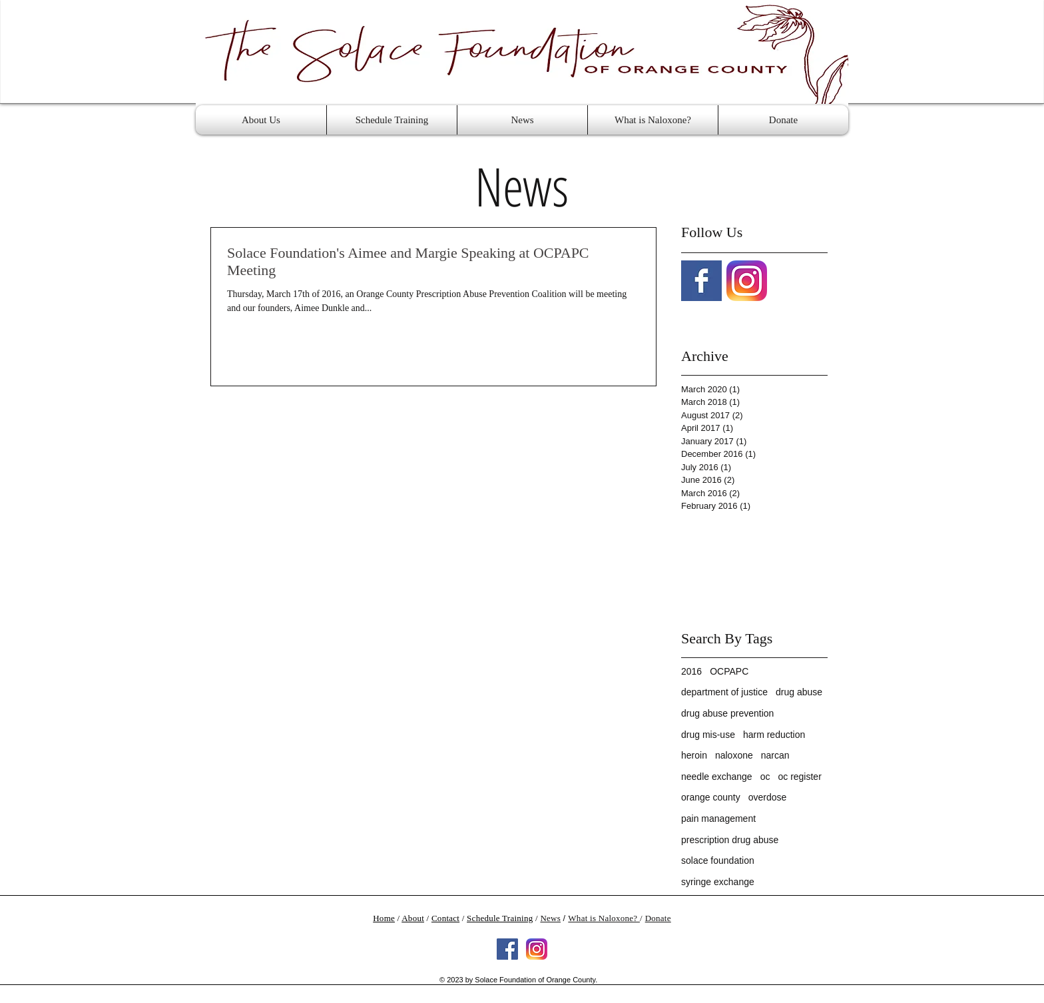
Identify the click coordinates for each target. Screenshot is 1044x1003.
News (550, 918)
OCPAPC (729, 671)
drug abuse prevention (727, 713)
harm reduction (774, 734)
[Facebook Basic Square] (701, 280)
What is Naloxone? (604, 918)
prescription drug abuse (729, 840)
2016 (691, 671)
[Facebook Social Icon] (507, 949)
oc (765, 776)
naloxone (734, 755)
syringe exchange (717, 881)
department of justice (724, 692)
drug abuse (799, 692)
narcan (775, 755)
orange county (710, 797)
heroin (694, 755)
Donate (658, 918)
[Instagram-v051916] (746, 280)
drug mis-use (708, 734)
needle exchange (716, 776)
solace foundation (717, 860)
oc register (799, 776)
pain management (718, 818)
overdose (767, 797)
